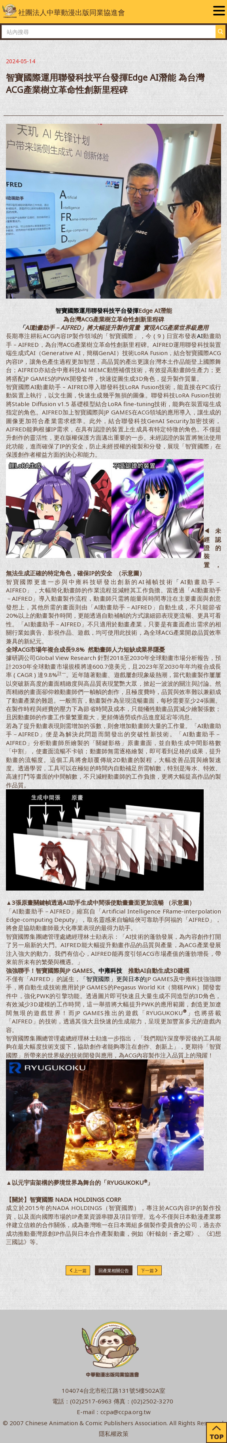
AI (200, 336)
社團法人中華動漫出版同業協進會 (63, 11)
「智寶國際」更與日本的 (113, 979)
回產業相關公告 (113, 1270)
